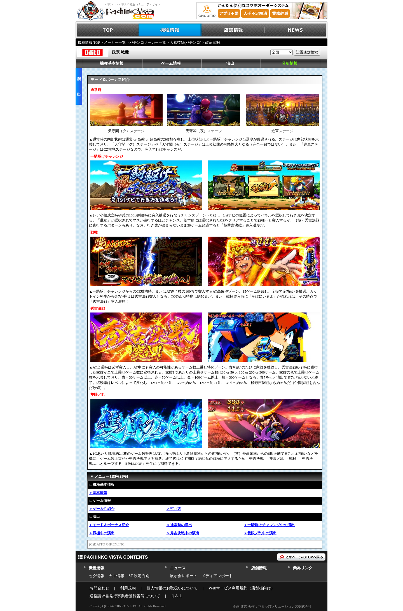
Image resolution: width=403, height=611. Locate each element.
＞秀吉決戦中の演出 (183, 533)
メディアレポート (217, 576)
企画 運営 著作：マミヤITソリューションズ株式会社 (272, 606)
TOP (107, 30)
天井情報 (116, 576)
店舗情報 (233, 30)
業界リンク (302, 568)
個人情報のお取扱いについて (172, 588)
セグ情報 (96, 576)
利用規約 (128, 588)
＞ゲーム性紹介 (101, 509)
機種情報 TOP (89, 42)
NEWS (295, 30)
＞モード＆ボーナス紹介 (109, 525)
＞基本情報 (98, 493)
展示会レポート (183, 576)
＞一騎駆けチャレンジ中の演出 (269, 525)
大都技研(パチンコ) (186, 42)
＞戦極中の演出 (101, 533)
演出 (230, 63)
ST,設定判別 (138, 576)
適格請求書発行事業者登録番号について (125, 596)
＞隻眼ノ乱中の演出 (260, 533)
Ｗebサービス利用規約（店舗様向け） (241, 588)
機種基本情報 (111, 63)
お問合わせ (99, 588)
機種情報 (170, 30)
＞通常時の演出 (179, 525)
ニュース (177, 568)
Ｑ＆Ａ (176, 596)
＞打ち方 (174, 509)
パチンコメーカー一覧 (148, 42)
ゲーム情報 (171, 63)
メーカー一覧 (115, 42)
